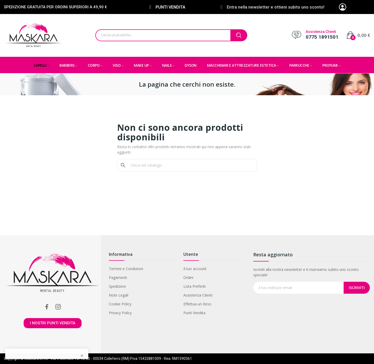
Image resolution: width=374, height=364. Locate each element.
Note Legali (118, 295)
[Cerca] (190, 165)
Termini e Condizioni (126, 268)
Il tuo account (194, 268)
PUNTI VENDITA (170, 7)
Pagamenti (118, 277)
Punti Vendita (194, 312)
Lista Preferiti (194, 286)
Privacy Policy (120, 312)
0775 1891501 (322, 37)
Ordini (188, 277)
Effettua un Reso (197, 303)
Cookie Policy (120, 303)
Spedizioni (117, 286)
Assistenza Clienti (197, 295)
